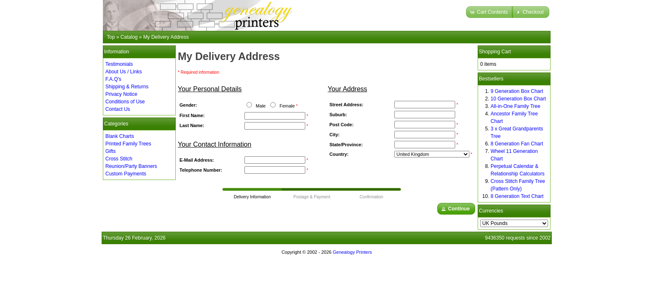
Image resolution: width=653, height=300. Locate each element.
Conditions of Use (125, 102)
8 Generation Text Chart (517, 196)
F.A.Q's (113, 79)
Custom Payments (125, 174)
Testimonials (119, 64)
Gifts (110, 151)
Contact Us (117, 109)
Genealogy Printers (352, 252)
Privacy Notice (121, 94)
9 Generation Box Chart (517, 91)
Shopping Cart (495, 52)
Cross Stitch (118, 159)
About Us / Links (123, 72)
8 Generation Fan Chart (517, 144)
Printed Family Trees (128, 144)
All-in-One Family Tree (515, 106)
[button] (489, 12)
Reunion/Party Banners (131, 166)
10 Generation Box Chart (518, 99)
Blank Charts (119, 136)
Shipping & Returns (126, 87)
